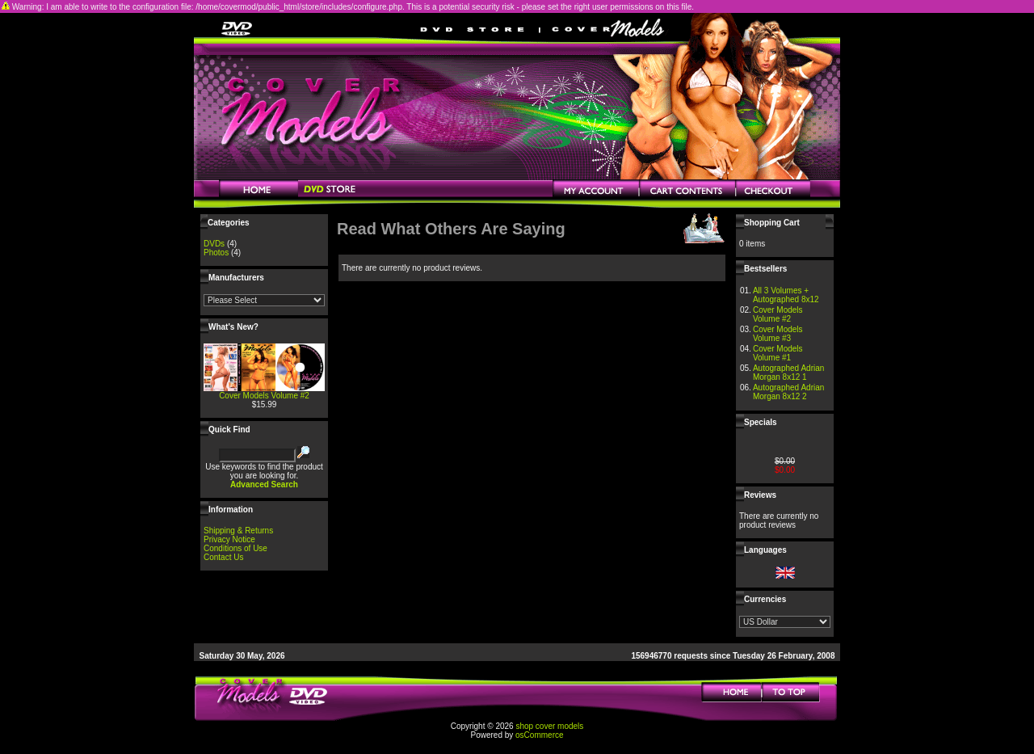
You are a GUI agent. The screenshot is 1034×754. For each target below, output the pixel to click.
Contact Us (223, 557)
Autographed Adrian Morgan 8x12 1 (788, 372)
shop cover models (549, 726)
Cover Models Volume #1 (778, 353)
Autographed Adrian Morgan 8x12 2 (788, 392)
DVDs (214, 243)
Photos (216, 252)
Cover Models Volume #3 (778, 334)
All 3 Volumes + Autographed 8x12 (786, 295)
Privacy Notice (229, 539)
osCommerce (539, 735)
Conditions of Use (235, 548)
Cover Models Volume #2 (264, 395)
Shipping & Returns (238, 530)
